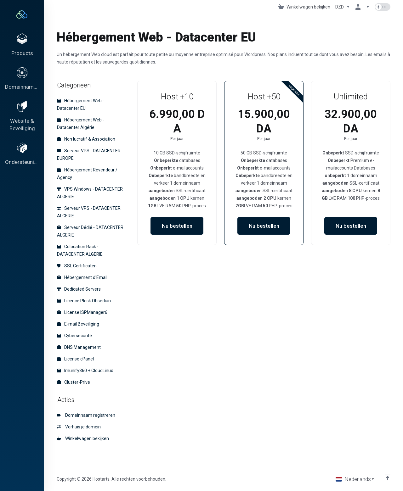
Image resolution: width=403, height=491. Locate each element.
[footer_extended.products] (22, 46)
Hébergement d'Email (82, 277)
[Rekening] (362, 7)
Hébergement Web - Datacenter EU (80, 104)
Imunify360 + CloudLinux (85, 370)
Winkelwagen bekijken (83, 438)
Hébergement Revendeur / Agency (87, 173)
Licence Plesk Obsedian (84, 300)
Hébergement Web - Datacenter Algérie (80, 123)
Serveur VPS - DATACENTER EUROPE (89, 154)
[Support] (22, 160)
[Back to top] (387, 477)
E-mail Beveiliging (78, 323)
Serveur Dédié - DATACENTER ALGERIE (90, 231)
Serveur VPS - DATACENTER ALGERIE (89, 212)
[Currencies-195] (343, 7)
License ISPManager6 (82, 312)
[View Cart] (304, 7)
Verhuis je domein (79, 426)
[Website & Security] (22, 120)
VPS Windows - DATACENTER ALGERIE (90, 193)
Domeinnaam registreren (86, 415)
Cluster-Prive (73, 382)
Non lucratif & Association (86, 139)
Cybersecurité (74, 335)
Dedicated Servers (79, 289)
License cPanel (75, 358)
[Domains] (22, 81)
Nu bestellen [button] (177, 226)
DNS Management (79, 347)
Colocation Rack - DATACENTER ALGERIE (80, 250)
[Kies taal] (355, 479)
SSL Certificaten (77, 265)
